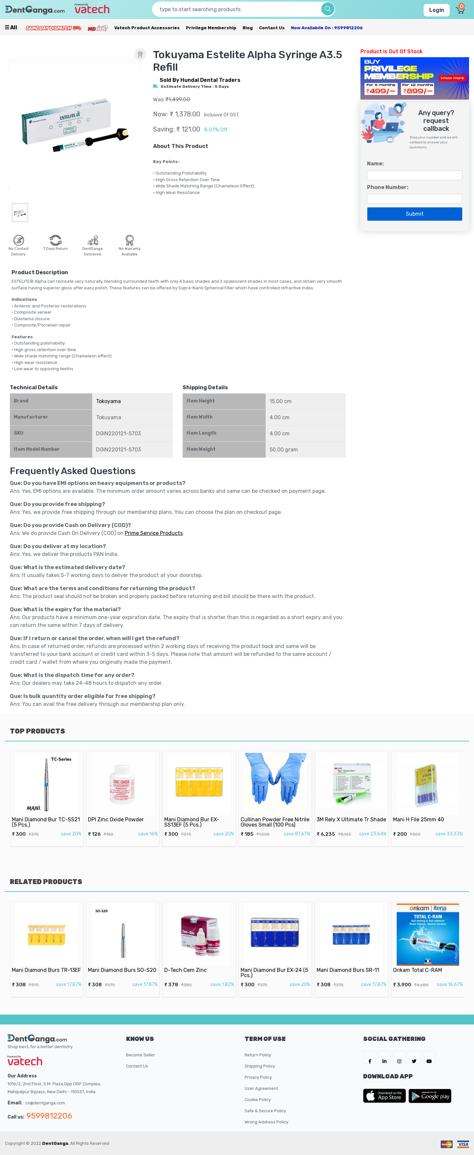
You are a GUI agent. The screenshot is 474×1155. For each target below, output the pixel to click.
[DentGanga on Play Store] (429, 1095)
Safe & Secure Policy (265, 1110)
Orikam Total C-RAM (421, 963)
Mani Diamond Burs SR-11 (349, 963)
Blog (248, 27)
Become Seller (140, 1054)
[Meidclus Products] (98, 27)
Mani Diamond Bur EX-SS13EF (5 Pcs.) (194, 814)
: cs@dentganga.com (44, 1102)
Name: (375, 163)
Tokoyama (108, 401)
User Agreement (261, 1088)
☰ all (11, 27)
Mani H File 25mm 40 (421, 812)
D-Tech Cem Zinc (190, 963)
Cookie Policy (258, 1099)
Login (436, 10)
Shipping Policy (260, 1066)
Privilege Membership (211, 27)
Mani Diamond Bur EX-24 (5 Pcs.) (274, 964)
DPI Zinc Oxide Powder (118, 812)
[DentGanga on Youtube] (428, 1057)
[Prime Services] (53, 27)
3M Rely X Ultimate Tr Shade (351, 812)
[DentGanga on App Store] (385, 1095)
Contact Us (272, 27)
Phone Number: (387, 187)
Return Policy (258, 1054)
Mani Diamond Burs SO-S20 (122, 963)
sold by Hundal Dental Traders (200, 80)
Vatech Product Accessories (147, 27)
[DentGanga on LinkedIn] (384, 1057)
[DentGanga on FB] (369, 1057)
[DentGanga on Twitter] (414, 1057)
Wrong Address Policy (266, 1121)
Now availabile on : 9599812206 (327, 27)
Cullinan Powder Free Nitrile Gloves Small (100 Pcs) (275, 814)
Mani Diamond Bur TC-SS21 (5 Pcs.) (46, 814)
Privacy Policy (258, 1077)
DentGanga (55, 1143)
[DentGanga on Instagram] (399, 1057)
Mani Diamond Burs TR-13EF (46, 963)
